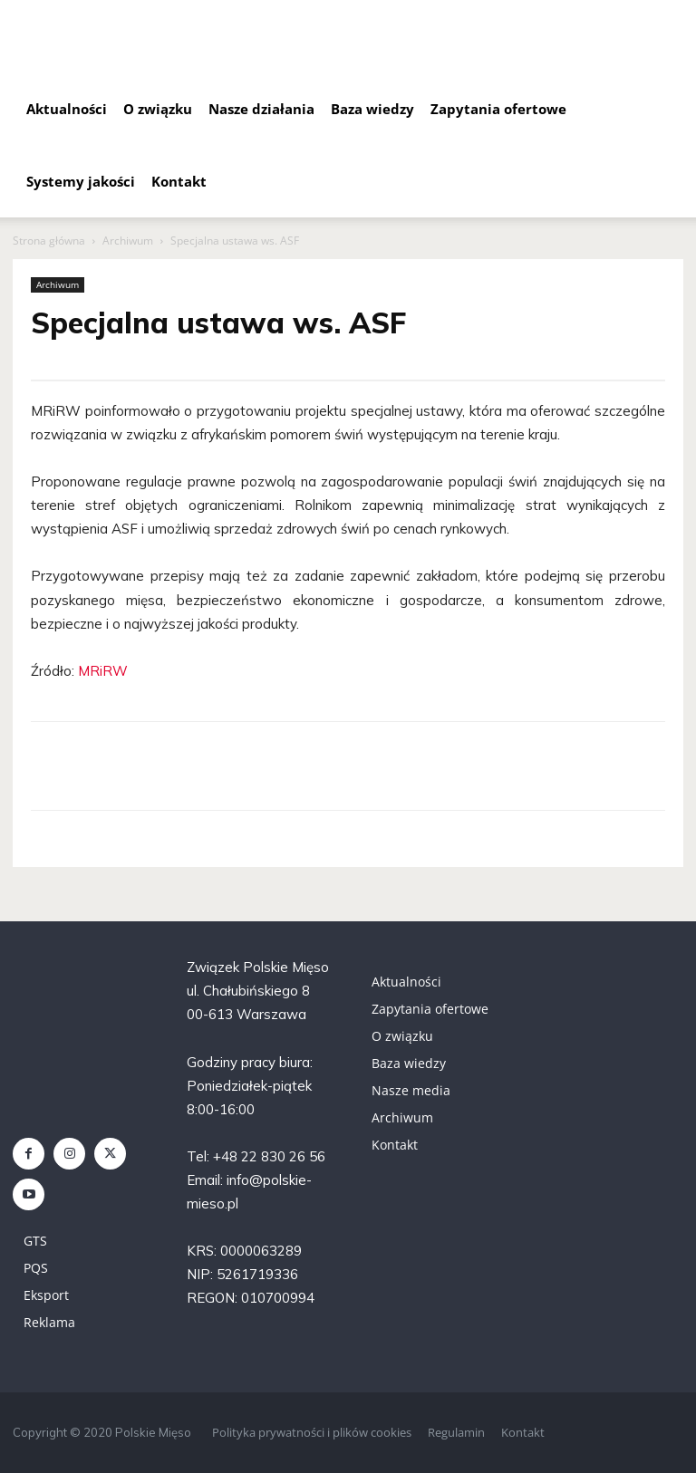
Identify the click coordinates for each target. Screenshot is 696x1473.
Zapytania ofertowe (498, 109)
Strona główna (49, 240)
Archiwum (127, 240)
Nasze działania (261, 109)
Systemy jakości (80, 181)
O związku (157, 109)
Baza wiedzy (372, 109)
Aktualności (66, 109)
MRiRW (103, 670)
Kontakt (179, 181)
